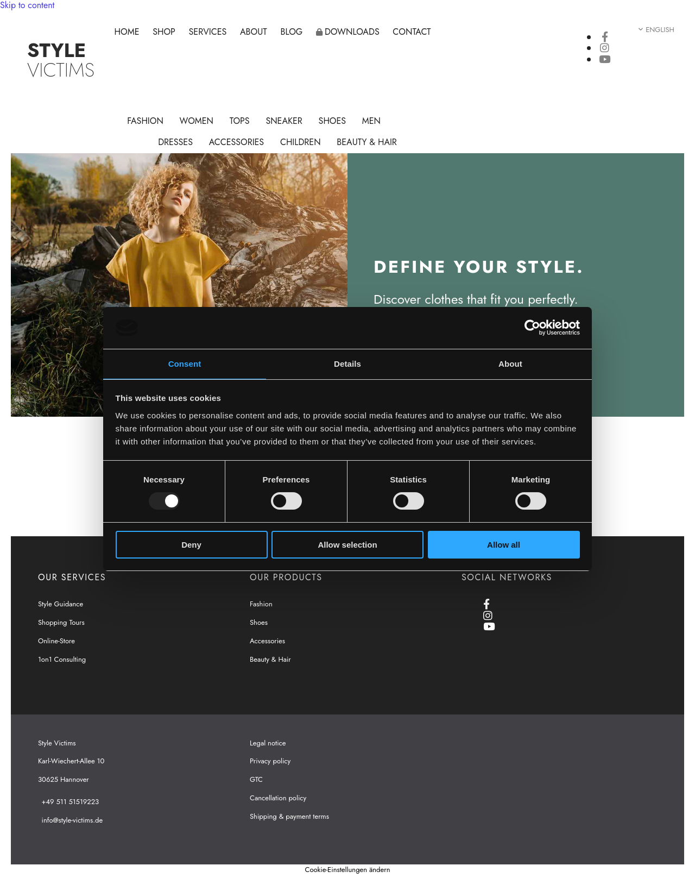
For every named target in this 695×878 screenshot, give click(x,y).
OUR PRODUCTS (286, 577)
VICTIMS (60, 60)
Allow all (503, 544)
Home (127, 32)
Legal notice (268, 743)
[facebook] (605, 37)
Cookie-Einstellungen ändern (347, 869)
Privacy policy (270, 761)
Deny (191, 544)
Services (208, 32)
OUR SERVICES (72, 577)
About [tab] (510, 363)
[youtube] (604, 59)
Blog (292, 32)
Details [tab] (347, 363)
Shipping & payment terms (289, 816)
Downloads (348, 32)
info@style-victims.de (72, 820)
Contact (413, 32)
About (254, 32)
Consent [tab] (184, 363)
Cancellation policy (278, 798)
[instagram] (604, 48)
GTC (256, 779)
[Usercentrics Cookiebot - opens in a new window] (532, 327)
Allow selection (347, 544)
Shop (164, 32)
